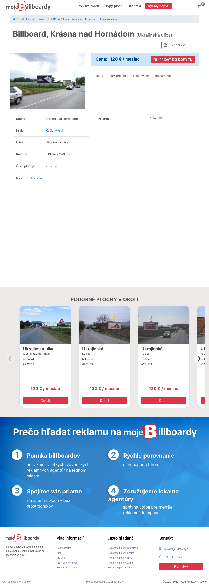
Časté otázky (64, 548)
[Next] (198, 358)
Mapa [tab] (19, 178)
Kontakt (135, 6)
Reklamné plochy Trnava (121, 567)
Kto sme (61, 557)
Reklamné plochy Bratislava (123, 548)
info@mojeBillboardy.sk (176, 549)
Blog (59, 553)
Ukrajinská (92, 348)
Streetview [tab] (36, 178)
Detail (45, 400)
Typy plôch (114, 6)
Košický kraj (54, 130)
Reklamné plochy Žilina (120, 562)
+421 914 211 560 (172, 557)
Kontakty (181, 566)
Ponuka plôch (88, 6)
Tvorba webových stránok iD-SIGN (104, 581)
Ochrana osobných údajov (16, 581)
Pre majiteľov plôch (67, 562)
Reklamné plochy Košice (121, 553)
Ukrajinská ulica (39, 348)
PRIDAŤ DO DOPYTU (173, 59)
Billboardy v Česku (67, 567)
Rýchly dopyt (158, 6)
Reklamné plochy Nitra (120, 557)
